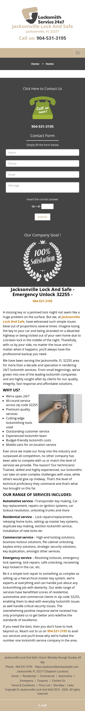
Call (42, 705)
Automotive (65, 676)
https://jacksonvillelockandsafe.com (56, 666)
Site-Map (58, 685)
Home (35, 64)
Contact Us (58, 680)
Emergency (26, 680)
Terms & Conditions (23, 685)
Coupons (42, 680)
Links (70, 685)
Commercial (47, 676)
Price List (44, 685)
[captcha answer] (47, 206)
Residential (29, 676)
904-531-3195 (51, 38)
